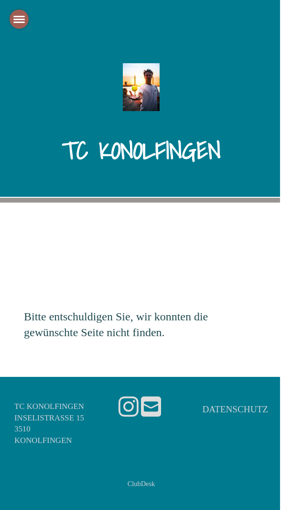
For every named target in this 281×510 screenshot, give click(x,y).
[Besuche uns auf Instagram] (129, 407)
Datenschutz (235, 409)
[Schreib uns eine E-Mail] (151, 407)
